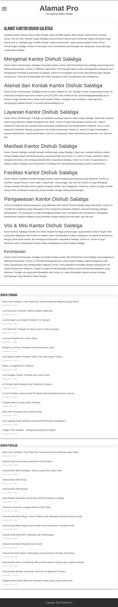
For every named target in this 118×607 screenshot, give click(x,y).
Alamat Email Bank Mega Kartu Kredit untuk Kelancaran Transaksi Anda (38, 525)
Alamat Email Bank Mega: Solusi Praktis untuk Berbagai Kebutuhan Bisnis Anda (42, 516)
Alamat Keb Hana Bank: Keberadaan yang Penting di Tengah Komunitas (38, 553)
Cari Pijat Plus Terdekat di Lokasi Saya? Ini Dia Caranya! (30, 329)
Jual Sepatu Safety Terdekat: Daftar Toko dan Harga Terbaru (32, 356)
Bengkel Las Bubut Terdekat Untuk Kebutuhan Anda (28, 347)
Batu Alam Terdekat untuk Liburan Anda (22, 411)
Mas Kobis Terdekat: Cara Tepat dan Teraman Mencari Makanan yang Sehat (40, 301)
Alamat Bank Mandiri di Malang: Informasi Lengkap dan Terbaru (34, 571)
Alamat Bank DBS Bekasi (15, 489)
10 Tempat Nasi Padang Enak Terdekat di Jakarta (26, 384)
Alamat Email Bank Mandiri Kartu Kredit (22, 544)
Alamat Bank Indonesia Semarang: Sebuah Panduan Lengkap (33, 498)
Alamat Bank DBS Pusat (14, 479)
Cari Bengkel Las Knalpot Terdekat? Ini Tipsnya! (26, 320)
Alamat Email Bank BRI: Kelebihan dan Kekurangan (28, 534)
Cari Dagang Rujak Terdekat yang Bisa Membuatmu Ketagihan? (34, 421)
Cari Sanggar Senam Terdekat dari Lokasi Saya (26, 375)
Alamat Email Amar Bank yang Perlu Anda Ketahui (27, 461)
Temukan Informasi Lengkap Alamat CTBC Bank (26, 507)
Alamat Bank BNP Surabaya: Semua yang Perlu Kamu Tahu (32, 470)
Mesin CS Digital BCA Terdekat (17, 366)
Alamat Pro (59, 8)
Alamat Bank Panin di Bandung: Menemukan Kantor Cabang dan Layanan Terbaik (43, 562)
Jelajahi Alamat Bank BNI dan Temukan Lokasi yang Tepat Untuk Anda (37, 580)
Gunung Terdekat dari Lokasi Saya (19, 338)
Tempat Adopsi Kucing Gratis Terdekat (21, 402)
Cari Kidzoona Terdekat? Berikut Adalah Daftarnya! (27, 310)
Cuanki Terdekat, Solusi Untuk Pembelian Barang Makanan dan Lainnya (38, 393)
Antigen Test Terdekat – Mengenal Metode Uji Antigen (29, 430)
